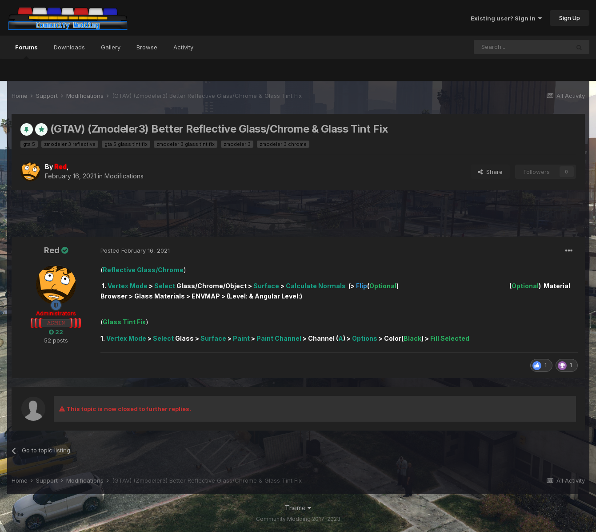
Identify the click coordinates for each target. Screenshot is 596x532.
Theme (298, 508)
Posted (135, 250)
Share (490, 171)
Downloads (69, 47)
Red (52, 250)
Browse (146, 47)
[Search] (521, 47)
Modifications (124, 176)
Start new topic (554, 209)
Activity (183, 47)
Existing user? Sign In (506, 18)
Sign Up (569, 17)
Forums (26, 51)
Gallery (110, 47)
